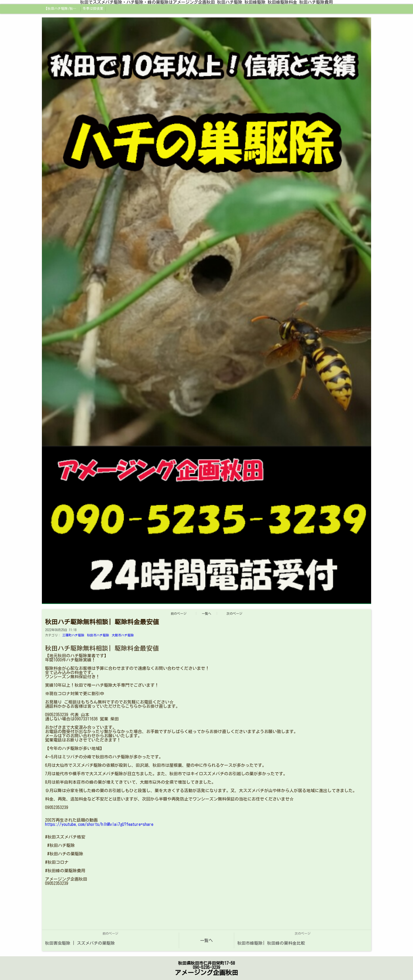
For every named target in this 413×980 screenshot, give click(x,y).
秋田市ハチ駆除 (98, 635)
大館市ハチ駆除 (123, 635)
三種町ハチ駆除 (73, 635)
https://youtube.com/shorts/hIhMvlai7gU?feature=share (99, 824)
